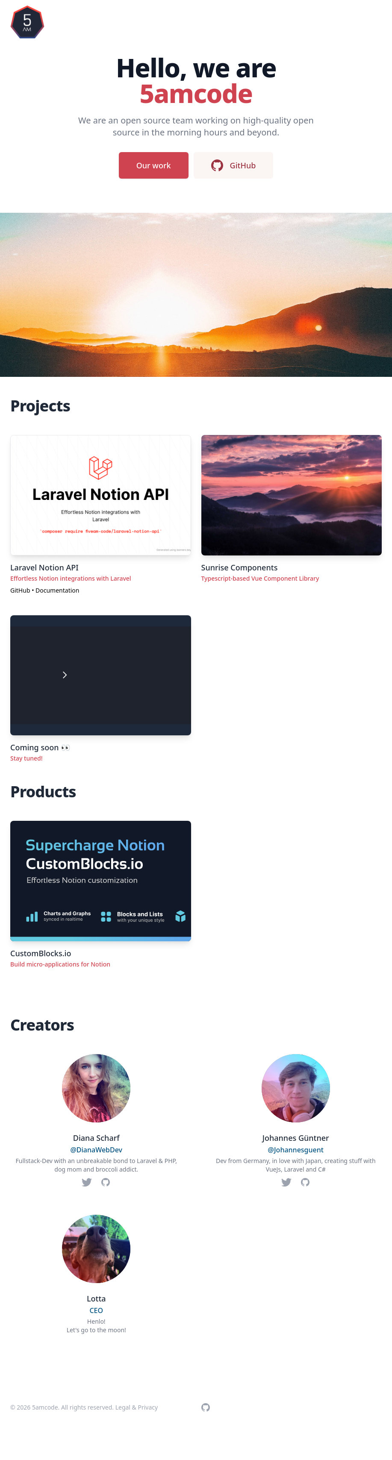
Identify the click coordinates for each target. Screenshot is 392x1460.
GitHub (233, 165)
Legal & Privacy (136, 1407)
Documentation (57, 590)
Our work (153, 165)
